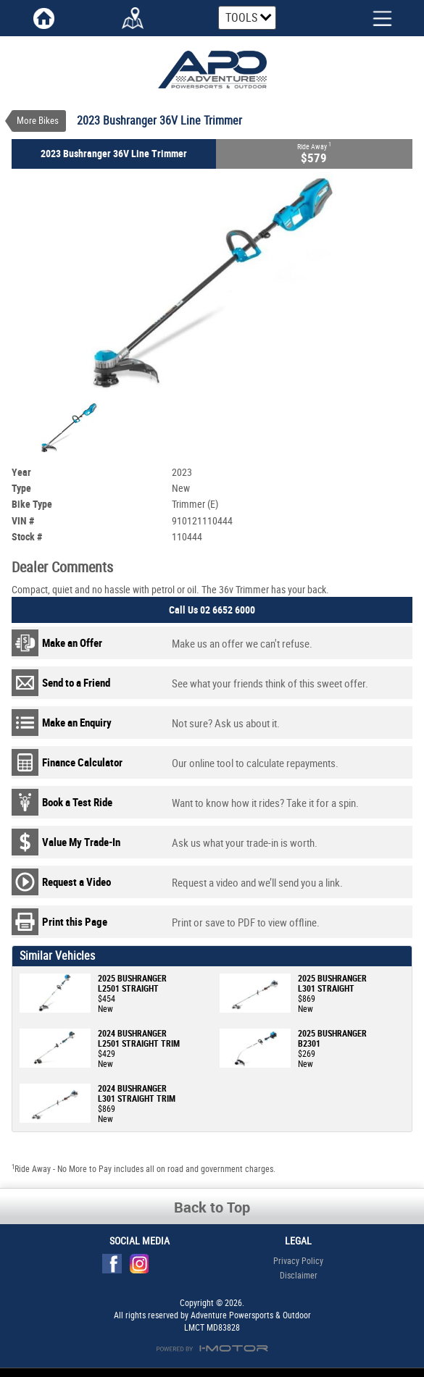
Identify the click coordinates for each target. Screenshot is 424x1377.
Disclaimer (298, 1266)
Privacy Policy (298, 1252)
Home (44, 18)
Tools (241, 18)
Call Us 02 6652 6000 (212, 600)
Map (132, 18)
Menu (371, 17)
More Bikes (38, 120)
